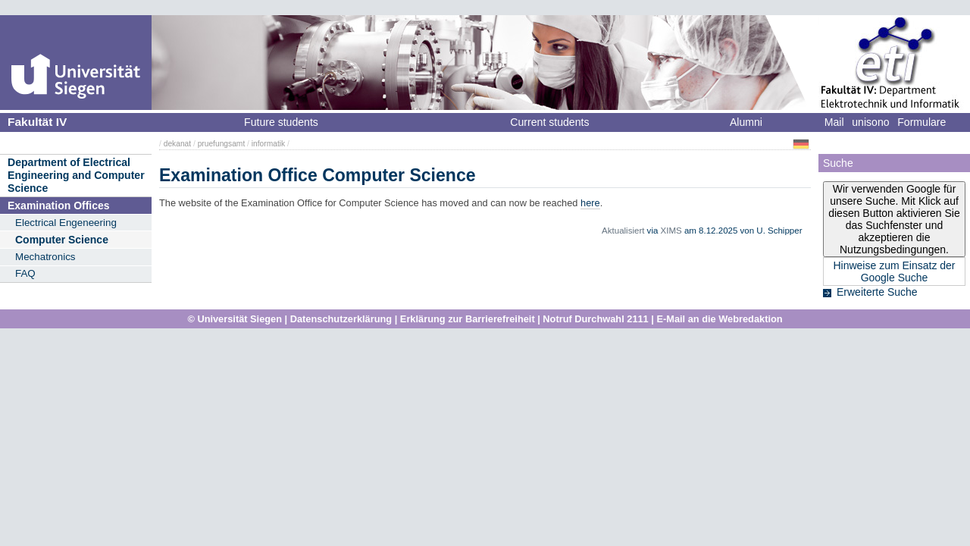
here (590, 203)
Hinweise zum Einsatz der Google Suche (894, 271)
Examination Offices (59, 205)
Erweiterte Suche (877, 292)
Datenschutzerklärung (341, 319)
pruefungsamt (222, 144)
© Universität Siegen (234, 319)
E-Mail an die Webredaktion (719, 319)
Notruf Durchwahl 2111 (595, 319)
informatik (268, 144)
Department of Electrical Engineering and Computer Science (76, 174)
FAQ (25, 273)
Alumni (746, 122)
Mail (834, 122)
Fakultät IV (37, 121)
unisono (870, 122)
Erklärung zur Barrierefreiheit (467, 319)
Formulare (921, 122)
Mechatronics (45, 256)
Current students (549, 122)
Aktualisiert (623, 230)
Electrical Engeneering (66, 222)
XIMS (671, 230)
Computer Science (61, 240)
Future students (281, 122)
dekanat (177, 144)
